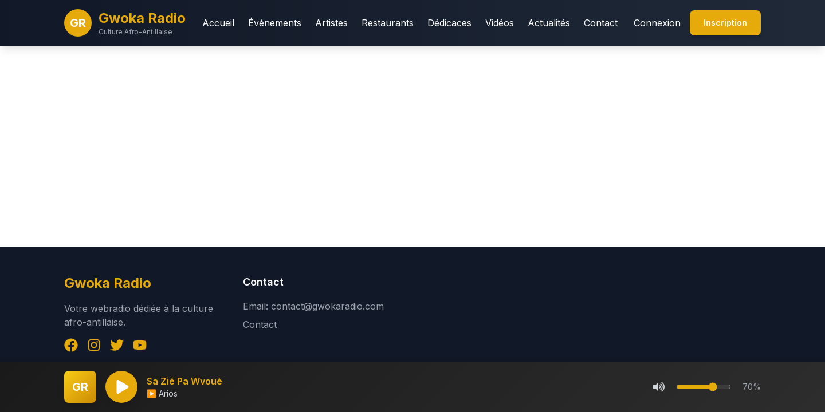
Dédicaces (449, 23)
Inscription (725, 22)
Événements (274, 23)
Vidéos (499, 23)
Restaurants (388, 23)
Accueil (218, 23)
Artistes (331, 23)
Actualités (549, 23)
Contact (601, 23)
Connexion (657, 23)
